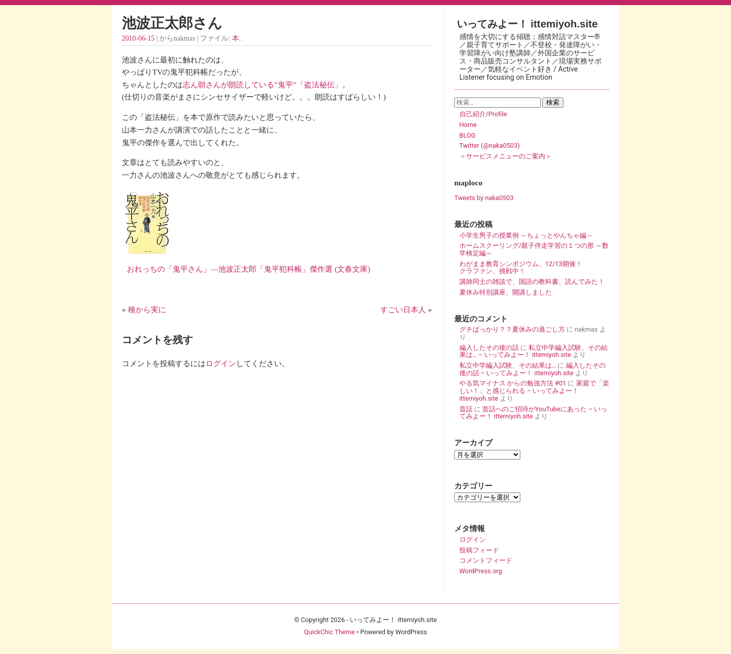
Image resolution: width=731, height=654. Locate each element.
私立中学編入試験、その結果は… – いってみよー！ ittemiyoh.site (533, 351)
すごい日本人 (403, 309)
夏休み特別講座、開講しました (505, 292)
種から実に (147, 309)
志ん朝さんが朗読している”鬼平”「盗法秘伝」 (262, 84)
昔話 (466, 409)
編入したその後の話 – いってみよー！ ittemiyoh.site (532, 369)
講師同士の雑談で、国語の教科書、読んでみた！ (532, 281)
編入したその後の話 (489, 347)
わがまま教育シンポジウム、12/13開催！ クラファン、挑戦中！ (534, 267)
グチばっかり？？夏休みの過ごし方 (512, 329)
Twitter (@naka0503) (489, 145)
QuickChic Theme (329, 632)
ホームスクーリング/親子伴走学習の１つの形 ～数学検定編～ (534, 249)
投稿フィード (479, 550)
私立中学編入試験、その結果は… (507, 365)
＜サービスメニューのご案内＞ (505, 156)
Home (468, 124)
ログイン (221, 363)
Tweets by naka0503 (484, 198)
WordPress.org (480, 571)
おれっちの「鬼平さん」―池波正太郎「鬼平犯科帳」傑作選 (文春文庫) (246, 269)
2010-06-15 (138, 38)
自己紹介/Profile (483, 114)
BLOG (467, 135)
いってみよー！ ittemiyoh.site (527, 23)
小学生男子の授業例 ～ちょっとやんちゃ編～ (526, 235)
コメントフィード (485, 560)
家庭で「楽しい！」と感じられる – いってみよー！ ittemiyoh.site (534, 390)
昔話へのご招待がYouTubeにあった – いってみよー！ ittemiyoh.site (533, 412)
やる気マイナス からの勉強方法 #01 (513, 383)
